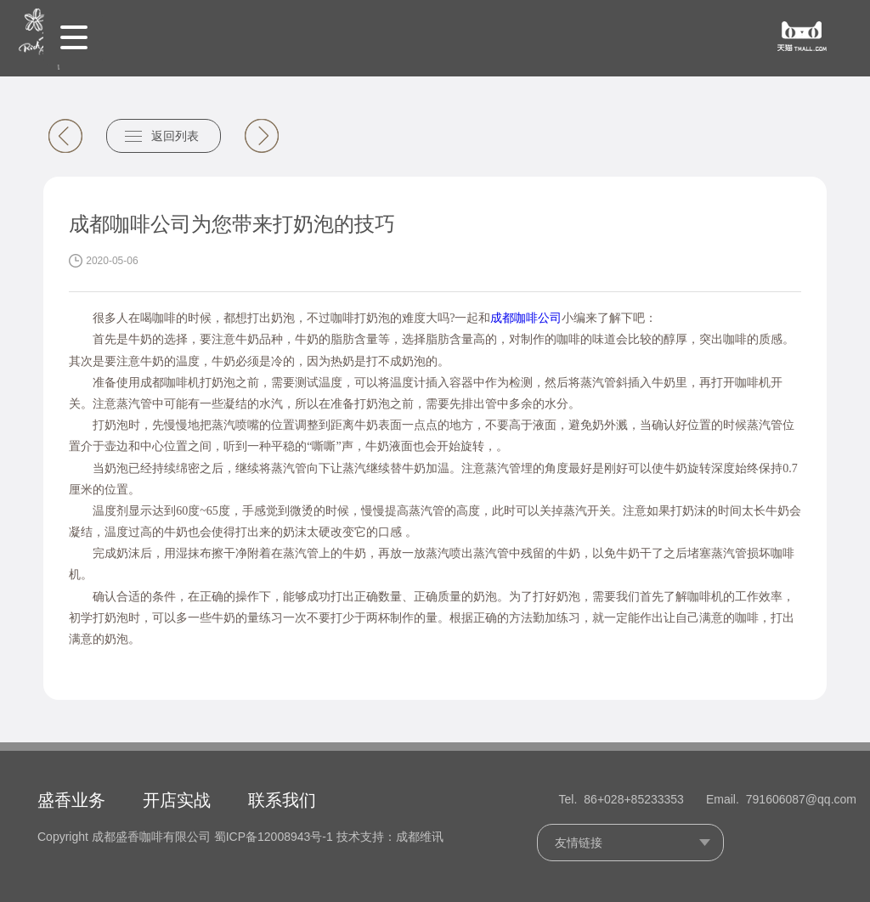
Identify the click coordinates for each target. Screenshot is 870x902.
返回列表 (175, 136)
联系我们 (282, 800)
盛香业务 (71, 800)
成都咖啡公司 (526, 318)
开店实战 (177, 800)
